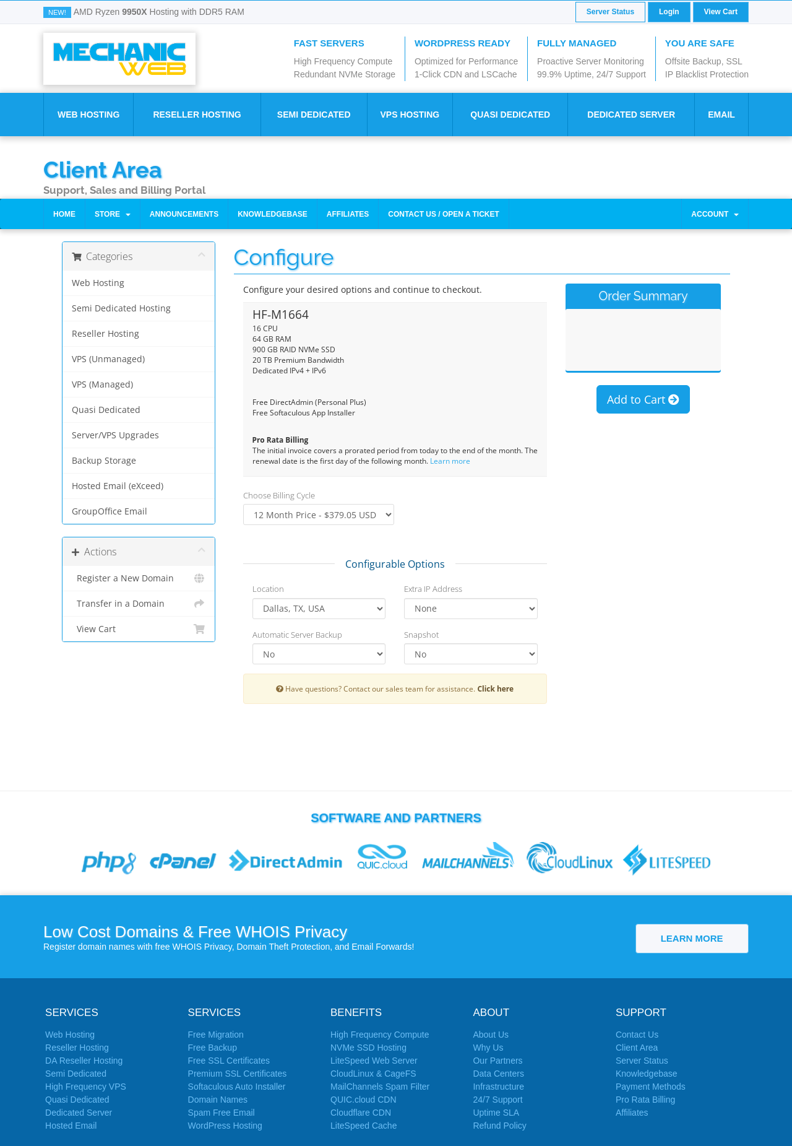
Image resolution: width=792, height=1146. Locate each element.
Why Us (488, 1048)
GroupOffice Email (109, 511)
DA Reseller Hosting (84, 1061)
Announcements (184, 214)
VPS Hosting (409, 114)
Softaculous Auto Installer (237, 1087)
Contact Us (637, 1035)
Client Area (102, 169)
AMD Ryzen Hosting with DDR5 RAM (159, 12)
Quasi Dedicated (510, 114)
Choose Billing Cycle (279, 495)
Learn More (692, 938)
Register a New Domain (138, 578)
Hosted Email (71, 1126)
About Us (491, 1035)
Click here (495, 688)
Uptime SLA (496, 1113)
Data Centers (498, 1074)
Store (113, 214)
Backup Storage (104, 460)
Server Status (610, 11)
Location (268, 588)
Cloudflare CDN (360, 1113)
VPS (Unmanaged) (108, 359)
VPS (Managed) (102, 384)
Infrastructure (498, 1087)
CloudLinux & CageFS (373, 1074)
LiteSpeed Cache (363, 1126)
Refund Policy (499, 1126)
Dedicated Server (631, 114)
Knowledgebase (273, 214)
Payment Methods (651, 1087)
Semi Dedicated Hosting (121, 308)
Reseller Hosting (197, 114)
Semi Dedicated (314, 114)
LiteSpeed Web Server (374, 1061)
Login (669, 11)
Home (64, 214)
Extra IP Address (433, 588)
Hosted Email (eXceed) (117, 486)
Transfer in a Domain (138, 603)
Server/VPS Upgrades (115, 435)
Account (715, 214)
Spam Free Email (221, 1113)
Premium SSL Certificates (237, 1074)
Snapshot (421, 634)
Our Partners (497, 1061)
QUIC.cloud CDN (363, 1100)
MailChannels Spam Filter (379, 1087)
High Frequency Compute (379, 1035)
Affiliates (348, 214)
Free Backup (212, 1048)
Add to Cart (643, 403)
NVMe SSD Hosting (368, 1048)
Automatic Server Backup (297, 634)
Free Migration (216, 1035)
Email (721, 114)
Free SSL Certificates (229, 1061)
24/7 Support (497, 1100)
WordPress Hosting (225, 1126)
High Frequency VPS (85, 1087)
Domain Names (218, 1100)
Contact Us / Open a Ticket (443, 214)
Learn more (450, 461)
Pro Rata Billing (646, 1100)
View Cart (721, 11)
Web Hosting (88, 114)
